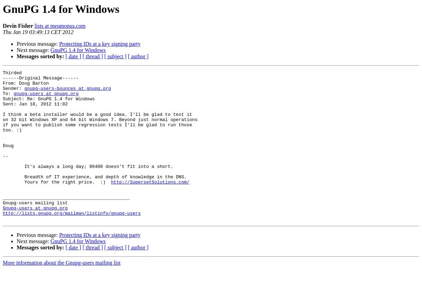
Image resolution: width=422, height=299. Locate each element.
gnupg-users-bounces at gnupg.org (67, 92)
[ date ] (73, 56)
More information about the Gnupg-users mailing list (62, 293)
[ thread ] (93, 56)
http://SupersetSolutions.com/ (150, 205)
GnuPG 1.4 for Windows (78, 50)
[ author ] (138, 56)
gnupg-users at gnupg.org (46, 98)
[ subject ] (115, 56)
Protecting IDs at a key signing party (100, 44)
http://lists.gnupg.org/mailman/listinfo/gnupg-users (72, 242)
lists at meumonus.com (60, 26)
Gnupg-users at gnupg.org (35, 236)
